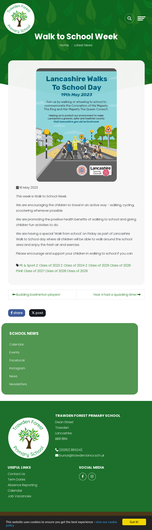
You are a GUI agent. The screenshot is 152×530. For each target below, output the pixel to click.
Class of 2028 (56, 271)
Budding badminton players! (37, 294)
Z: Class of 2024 (74, 265)
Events (10, 352)
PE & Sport (28, 265)
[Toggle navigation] (141, 18)
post (38, 313)
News (9, 376)
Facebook (12, 360)
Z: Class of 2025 (98, 265)
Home (64, 45)
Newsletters (13, 384)
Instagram (12, 368)
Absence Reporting (22, 485)
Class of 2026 (121, 265)
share (18, 313)
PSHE (20, 271)
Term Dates (16, 479)
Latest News (83, 45)
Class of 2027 (35, 271)
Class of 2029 (78, 271)
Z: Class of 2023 (49, 265)
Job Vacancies (19, 496)
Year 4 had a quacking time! (118, 294)
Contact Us (16, 474)
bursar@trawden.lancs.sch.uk (81, 455)
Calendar (12, 344)
